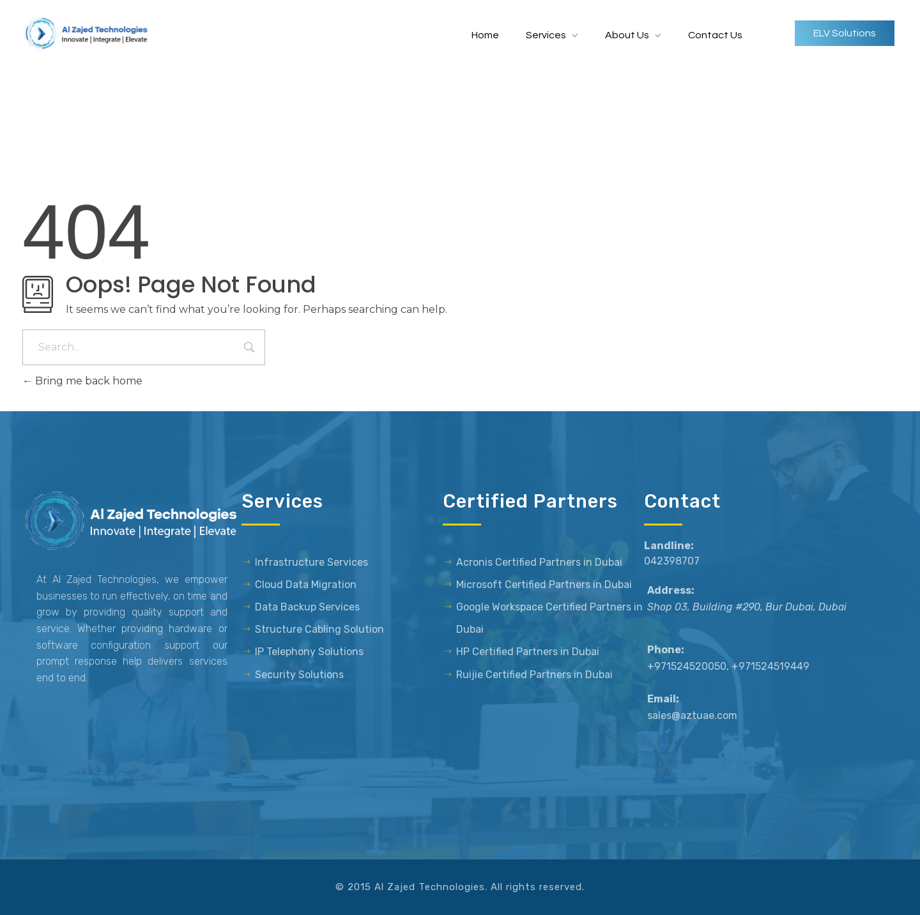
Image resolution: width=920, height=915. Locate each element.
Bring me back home (82, 381)
